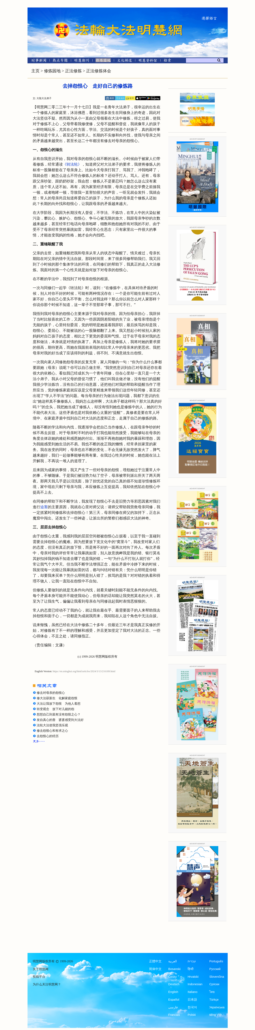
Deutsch (173, 984)
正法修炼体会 (98, 71)
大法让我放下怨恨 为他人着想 (58, 703)
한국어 (192, 1007)
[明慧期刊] (81, 61)
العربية (172, 961)
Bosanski (174, 969)
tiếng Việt (215, 1014)
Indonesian (195, 984)
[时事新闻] (37, 61)
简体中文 (155, 969)
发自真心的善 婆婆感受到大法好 (60, 720)
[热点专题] (60, 61)
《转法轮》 (72, 164)
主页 (35, 71)
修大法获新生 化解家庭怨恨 (57, 698)
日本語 (192, 999)
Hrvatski (193, 976)
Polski (192, 1014)
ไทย (212, 992)
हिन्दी (190, 969)
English (173, 992)
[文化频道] (124, 61)
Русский (215, 969)
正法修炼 (73, 71)
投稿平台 (39, 976)
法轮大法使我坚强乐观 (52, 725)
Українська (217, 1007)
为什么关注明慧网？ (47, 984)
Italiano (192, 992)
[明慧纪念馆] (147, 61)
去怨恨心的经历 (48, 736)
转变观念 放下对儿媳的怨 (55, 709)
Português (216, 961)
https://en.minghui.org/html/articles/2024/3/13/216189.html (84, 671)
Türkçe (214, 999)
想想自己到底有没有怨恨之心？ (58, 714)
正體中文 (155, 961)
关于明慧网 (40, 969)
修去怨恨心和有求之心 (52, 730)
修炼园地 (52, 71)
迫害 (44, 507)
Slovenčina (216, 976)
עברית (192, 961)
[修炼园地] (103, 61)
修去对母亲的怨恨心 (51, 692)
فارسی (173, 1007)
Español (173, 999)
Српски (214, 984)
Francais (174, 1014)
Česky (172, 976)
